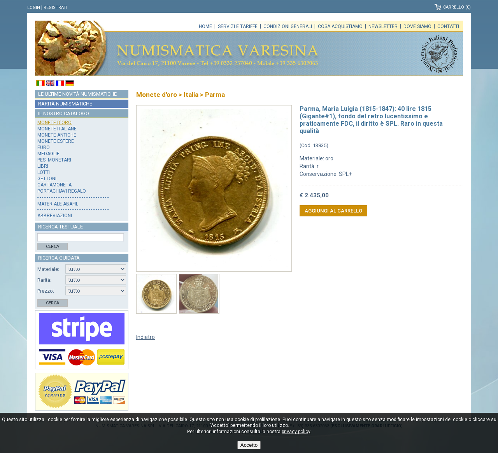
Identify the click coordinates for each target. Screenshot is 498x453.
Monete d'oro (54, 122)
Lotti (43, 172)
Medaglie (48, 153)
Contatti (448, 26)
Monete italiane (57, 129)
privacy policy (296, 431)
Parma (215, 94)
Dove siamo (417, 26)
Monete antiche (56, 135)
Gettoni (46, 178)
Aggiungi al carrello (333, 211)
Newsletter (383, 26)
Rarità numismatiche (65, 104)
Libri (42, 166)
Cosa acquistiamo (340, 26)
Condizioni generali (287, 26)
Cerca (52, 246)
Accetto (249, 445)
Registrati (55, 7)
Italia (191, 94)
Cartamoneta (54, 185)
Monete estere (55, 141)
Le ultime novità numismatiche (77, 94)
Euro (43, 147)
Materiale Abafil (57, 204)
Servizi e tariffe (238, 26)
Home (205, 26)
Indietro (145, 337)
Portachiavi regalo (61, 191)
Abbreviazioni (54, 215)
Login (33, 7)
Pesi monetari (54, 160)
